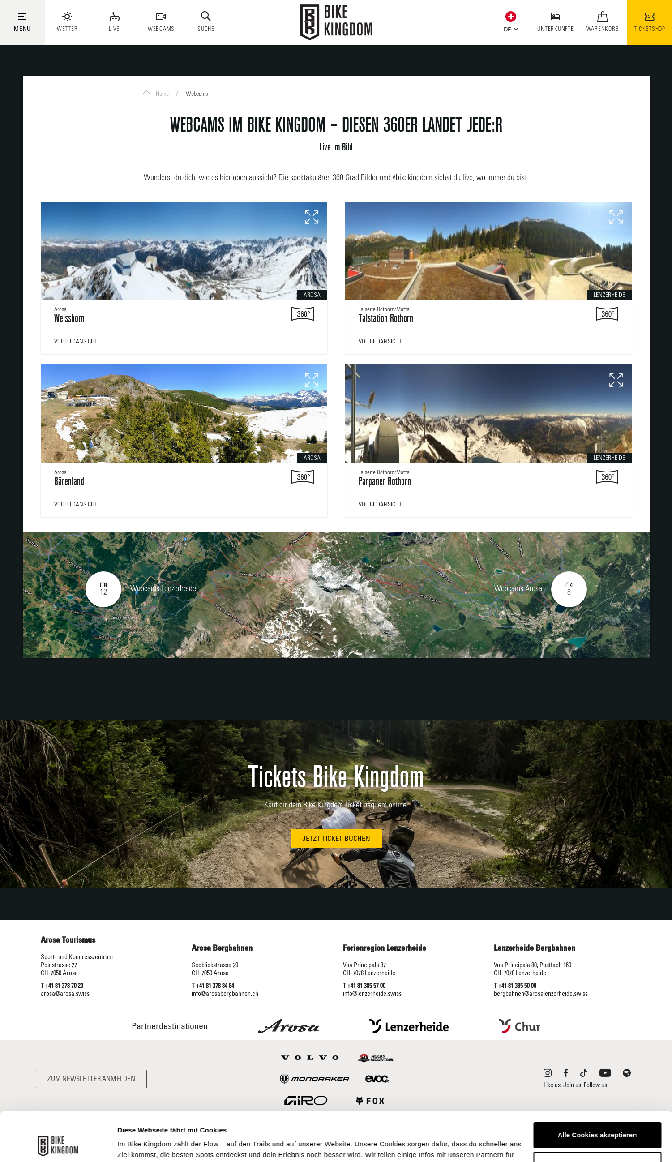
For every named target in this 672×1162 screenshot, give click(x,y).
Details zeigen (140, 1144)
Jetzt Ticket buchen (336, 838)
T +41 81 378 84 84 (213, 986)
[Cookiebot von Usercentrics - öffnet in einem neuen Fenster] (58, 1144)
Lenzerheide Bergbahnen (534, 948)
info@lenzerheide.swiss (372, 994)
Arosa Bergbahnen (222, 948)
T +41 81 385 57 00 (364, 986)
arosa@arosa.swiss (65, 994)
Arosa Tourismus (68, 940)
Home (156, 93)
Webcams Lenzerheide (141, 589)
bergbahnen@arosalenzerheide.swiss (541, 994)
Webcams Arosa (540, 589)
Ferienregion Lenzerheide (384, 948)
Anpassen (597, 1118)
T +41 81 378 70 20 (62, 986)
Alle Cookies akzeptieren (597, 1089)
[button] (509, 28)
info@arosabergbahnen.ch (225, 994)
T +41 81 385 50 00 (515, 986)
